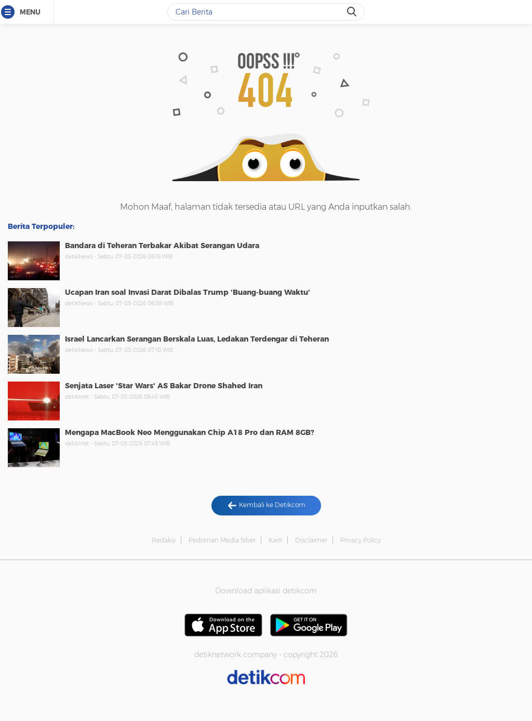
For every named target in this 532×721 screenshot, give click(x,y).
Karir (275, 540)
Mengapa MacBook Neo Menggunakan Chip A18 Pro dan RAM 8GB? (189, 432)
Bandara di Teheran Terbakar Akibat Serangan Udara (162, 245)
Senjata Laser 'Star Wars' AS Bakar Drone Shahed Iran (163, 385)
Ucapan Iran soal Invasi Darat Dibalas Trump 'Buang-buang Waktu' (187, 292)
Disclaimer (311, 540)
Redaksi (164, 540)
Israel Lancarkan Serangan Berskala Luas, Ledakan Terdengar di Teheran (197, 339)
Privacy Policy (360, 540)
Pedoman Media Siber (222, 540)
